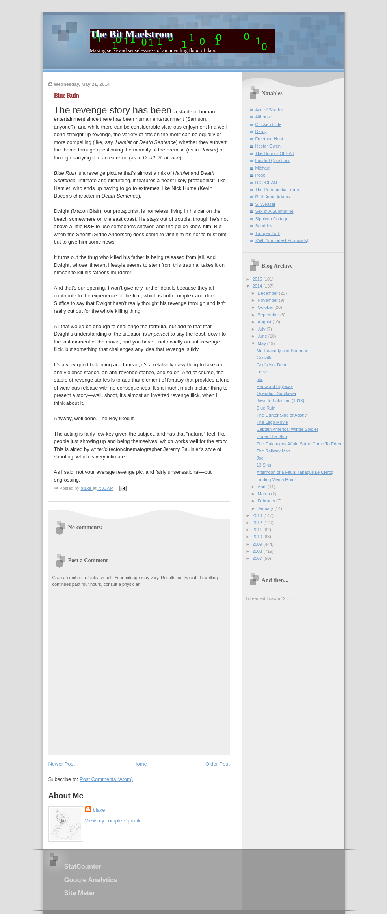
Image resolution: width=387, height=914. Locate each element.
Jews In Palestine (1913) (280, 400)
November (268, 300)
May (262, 343)
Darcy (261, 131)
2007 (258, 558)
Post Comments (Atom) (106, 779)
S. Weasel (265, 204)
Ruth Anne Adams (272, 196)
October (266, 307)
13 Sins (264, 465)
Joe (260, 458)
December (268, 293)
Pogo (260, 175)
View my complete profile (113, 821)
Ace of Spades (269, 109)
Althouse (263, 116)
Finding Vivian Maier (276, 479)
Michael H (265, 168)
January (266, 508)
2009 (258, 544)
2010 (258, 536)
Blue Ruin (266, 408)
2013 (258, 515)
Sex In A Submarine (274, 211)
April (263, 486)
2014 (258, 286)
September (269, 314)
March (264, 493)
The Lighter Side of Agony (282, 415)
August (265, 321)
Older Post (217, 764)
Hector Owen (268, 146)
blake (99, 810)
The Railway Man (273, 451)
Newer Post (61, 764)
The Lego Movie (272, 422)
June (263, 336)
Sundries (264, 225)
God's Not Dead (272, 364)
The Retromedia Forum (277, 189)
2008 (258, 551)
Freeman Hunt (269, 139)
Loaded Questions (273, 160)
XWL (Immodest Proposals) (282, 240)
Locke (262, 371)
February (267, 501)
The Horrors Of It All (274, 153)
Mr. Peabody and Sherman (282, 350)
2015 (258, 279)
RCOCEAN (266, 182)
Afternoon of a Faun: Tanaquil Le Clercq (295, 472)
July (262, 329)
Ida (259, 379)
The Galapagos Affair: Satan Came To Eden (299, 443)
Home (140, 764)
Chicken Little (268, 124)
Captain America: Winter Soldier (287, 429)
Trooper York (267, 233)
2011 (258, 529)
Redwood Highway (275, 386)
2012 (258, 522)
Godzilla (264, 357)
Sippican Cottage (271, 218)
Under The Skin (272, 436)
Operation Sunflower (276, 393)
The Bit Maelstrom (131, 34)
